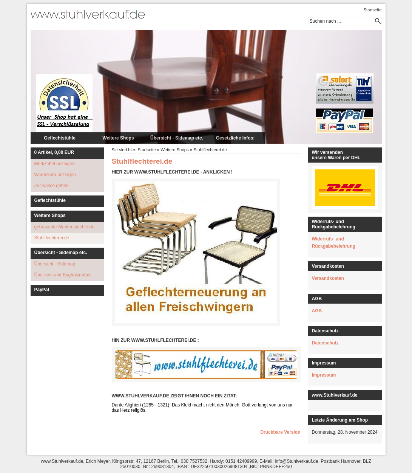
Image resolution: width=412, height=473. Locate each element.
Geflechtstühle (59, 138)
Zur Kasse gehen (51, 185)
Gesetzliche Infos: (235, 138)
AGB (317, 310)
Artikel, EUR (54, 152)
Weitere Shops (118, 138)
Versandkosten (328, 278)
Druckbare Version (280, 432)
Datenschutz (325, 343)
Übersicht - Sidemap (55, 264)
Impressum (324, 375)
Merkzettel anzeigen (54, 163)
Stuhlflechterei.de (51, 237)
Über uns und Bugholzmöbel (62, 275)
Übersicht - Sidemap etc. (176, 138)
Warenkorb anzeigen (55, 174)
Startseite (372, 10)
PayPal (41, 289)
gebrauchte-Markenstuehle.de (64, 227)
